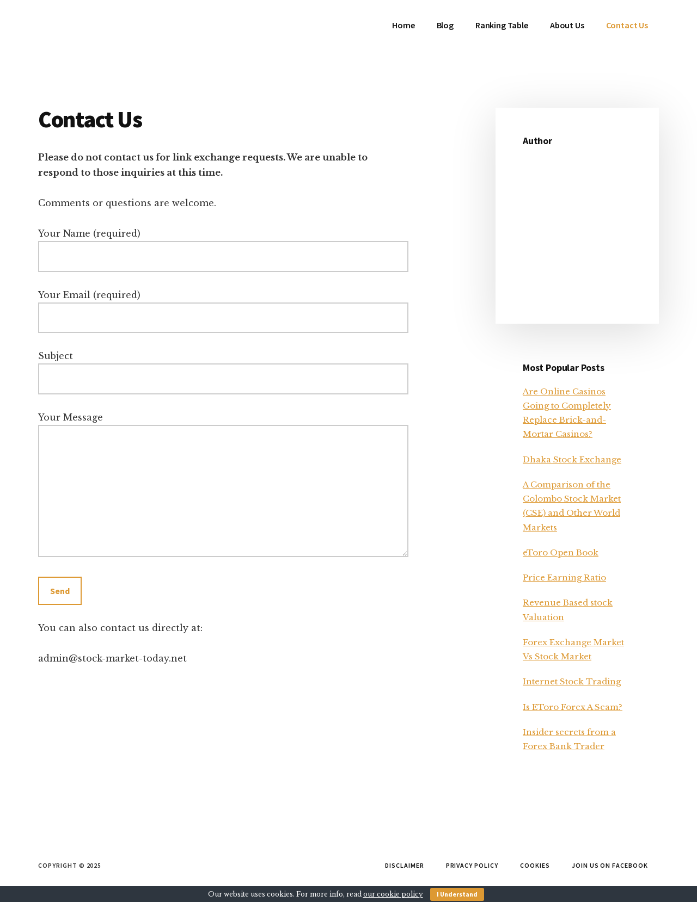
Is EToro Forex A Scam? (572, 707)
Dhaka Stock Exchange (572, 459)
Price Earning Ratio (564, 577)
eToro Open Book (560, 552)
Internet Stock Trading (572, 681)
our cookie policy (393, 894)
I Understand (457, 894)
